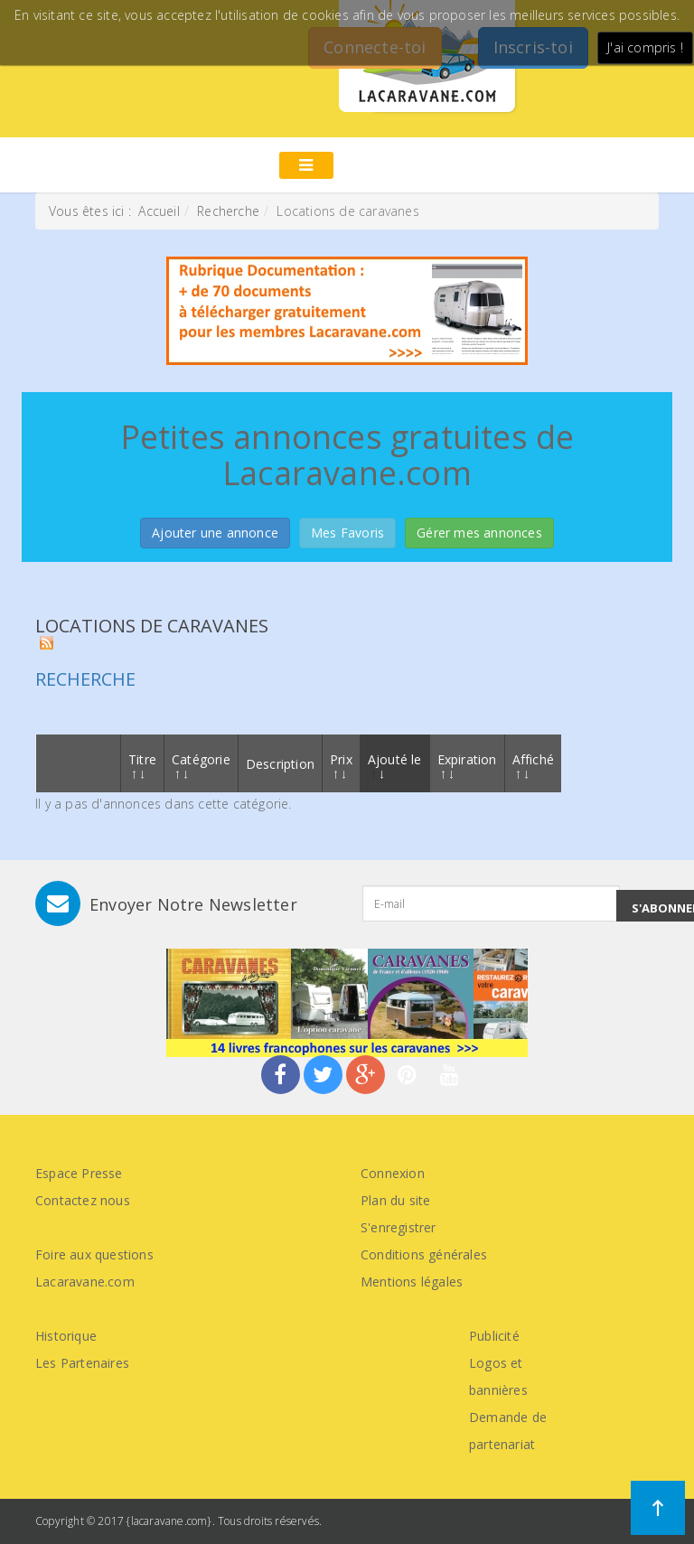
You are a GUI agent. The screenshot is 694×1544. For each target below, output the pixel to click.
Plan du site (395, 1200)
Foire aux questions (94, 1254)
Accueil (158, 211)
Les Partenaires (82, 1362)
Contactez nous (82, 1200)
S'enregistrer (398, 1227)
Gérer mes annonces (479, 532)
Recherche (228, 211)
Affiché (533, 765)
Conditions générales (424, 1254)
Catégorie (201, 765)
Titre (142, 765)
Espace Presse (79, 1173)
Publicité (494, 1335)
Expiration (467, 765)
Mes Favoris (347, 532)
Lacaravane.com (85, 1281)
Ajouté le (395, 765)
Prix (341, 765)
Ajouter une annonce (215, 532)
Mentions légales (412, 1281)
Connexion (393, 1173)
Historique (66, 1335)
